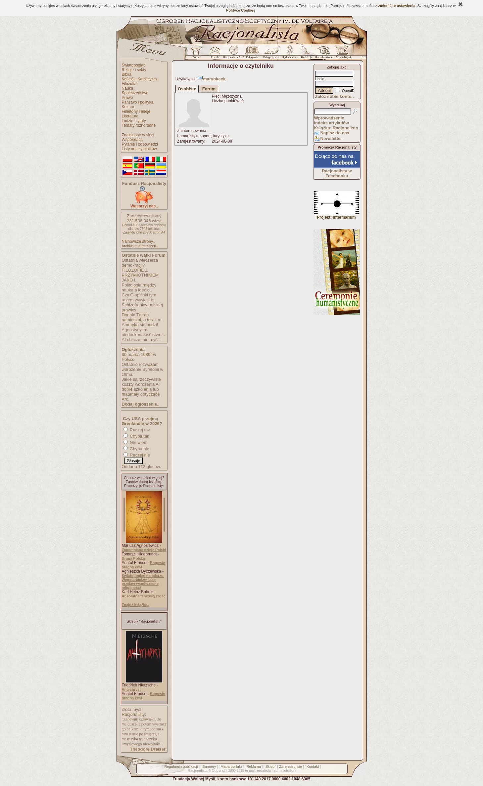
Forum (209, 88)
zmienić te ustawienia (396, 6)
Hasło (319, 79)
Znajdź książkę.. (135, 605)
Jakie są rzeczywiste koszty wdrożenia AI (141, 382)
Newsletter (331, 138)
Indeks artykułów (331, 122)
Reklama (253, 766)
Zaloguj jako (336, 67)
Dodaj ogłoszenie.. (141, 404)
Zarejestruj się (290, 766)
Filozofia (129, 83)
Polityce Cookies (240, 10)
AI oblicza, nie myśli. (141, 339)
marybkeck (214, 78)
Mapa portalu (231, 766)
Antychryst (131, 689)
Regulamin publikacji (181, 766)
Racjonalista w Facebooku (337, 173)
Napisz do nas (334, 132)
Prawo (127, 97)
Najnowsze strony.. (138, 241)
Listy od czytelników (139, 149)
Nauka (127, 88)
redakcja (264, 770)
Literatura (130, 116)
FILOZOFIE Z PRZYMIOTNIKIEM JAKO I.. (140, 275)
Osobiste (187, 88)
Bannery (209, 766)
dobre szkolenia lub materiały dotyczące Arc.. (141, 394)
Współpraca (132, 139)
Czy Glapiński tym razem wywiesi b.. (139, 297)
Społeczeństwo (135, 93)
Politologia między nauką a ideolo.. (139, 287)
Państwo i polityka (138, 102)
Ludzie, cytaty (134, 120)
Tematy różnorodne (139, 125)
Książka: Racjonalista (336, 127)
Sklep (270, 766)
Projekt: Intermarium (336, 215)
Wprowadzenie (329, 117)
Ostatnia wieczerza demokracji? (140, 263)
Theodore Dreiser (148, 749)
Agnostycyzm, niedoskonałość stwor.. (143, 332)
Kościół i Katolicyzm (139, 79)
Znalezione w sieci (138, 135)
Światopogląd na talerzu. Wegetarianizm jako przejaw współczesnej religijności (143, 582)
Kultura (128, 107)
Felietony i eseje (136, 111)
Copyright (219, 770)
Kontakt (313, 766)
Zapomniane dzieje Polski (144, 550)
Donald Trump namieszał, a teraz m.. (143, 317)
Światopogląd (134, 65)
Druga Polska (133, 558)
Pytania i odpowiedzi (140, 144)
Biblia (126, 74)
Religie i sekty (134, 69)
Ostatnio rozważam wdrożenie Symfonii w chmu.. (143, 369)
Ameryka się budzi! (140, 324)
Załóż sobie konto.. (334, 96)
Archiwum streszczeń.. (140, 246)
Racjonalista (198, 770)
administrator (284, 770)
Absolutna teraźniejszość (144, 596)
